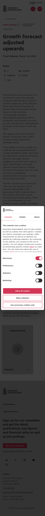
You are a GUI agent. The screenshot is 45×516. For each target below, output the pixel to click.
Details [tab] (23, 217)
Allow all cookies (22, 291)
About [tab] (36, 217)
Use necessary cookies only (22, 305)
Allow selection (22, 298)
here (32, 247)
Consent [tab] (8, 217)
